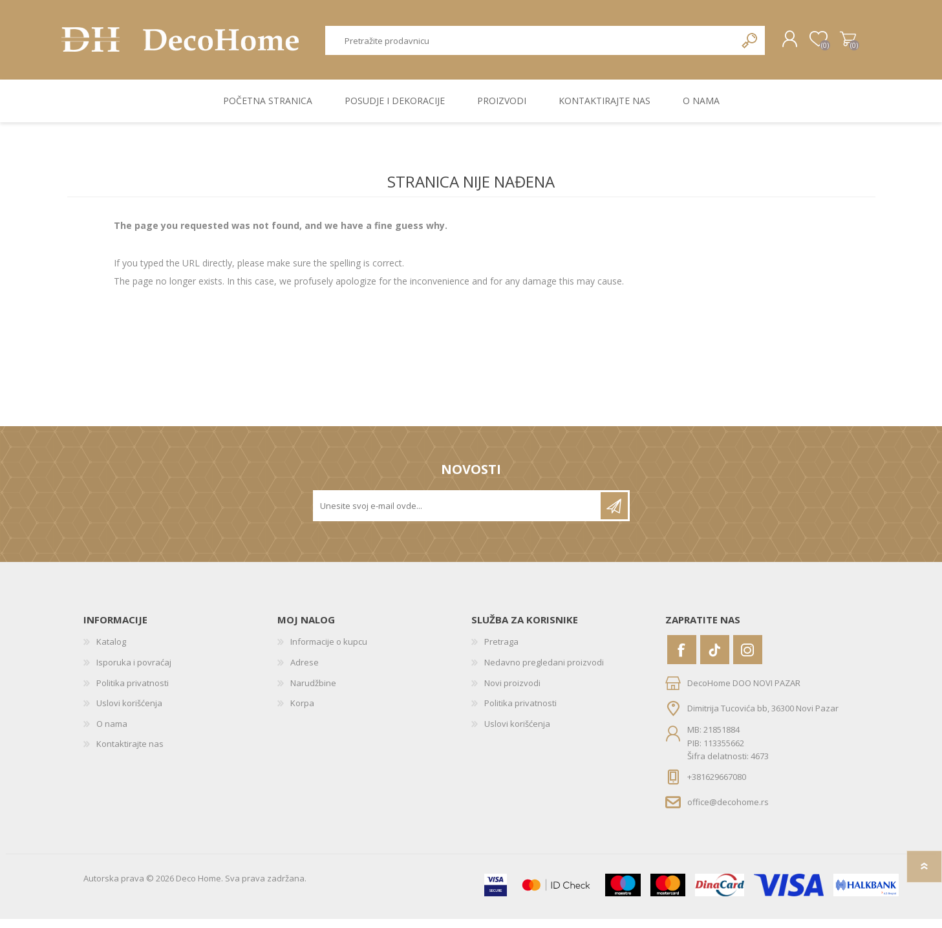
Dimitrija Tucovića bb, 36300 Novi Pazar (763, 717)
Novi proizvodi (512, 692)
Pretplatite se (614, 514)
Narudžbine (313, 692)
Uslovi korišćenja (129, 712)
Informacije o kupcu (328, 650)
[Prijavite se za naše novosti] (458, 514)
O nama (111, 733)
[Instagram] (747, 658)
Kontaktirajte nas (130, 753)
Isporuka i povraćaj (133, 671)
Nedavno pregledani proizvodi (544, 671)
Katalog (111, 650)
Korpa (841, 44)
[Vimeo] (714, 658)
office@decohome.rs (728, 810)
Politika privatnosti (132, 692)
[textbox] (530, 44)
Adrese (304, 671)
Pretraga (750, 44)
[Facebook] (681, 658)
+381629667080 (716, 786)
